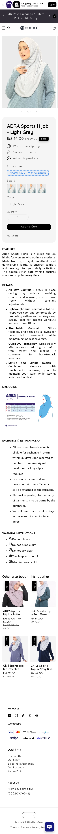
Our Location (16, 767)
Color (10, 197)
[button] (3, 28)
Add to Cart (29, 226)
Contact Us (14, 756)
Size (11, 181)
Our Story (14, 760)
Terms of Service (20, 828)
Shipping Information (21, 764)
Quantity (12, 212)
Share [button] (13, 235)
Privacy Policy (40, 828)
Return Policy (16, 771)
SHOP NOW (27, 20)
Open (52, 4)
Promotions (14, 166)
